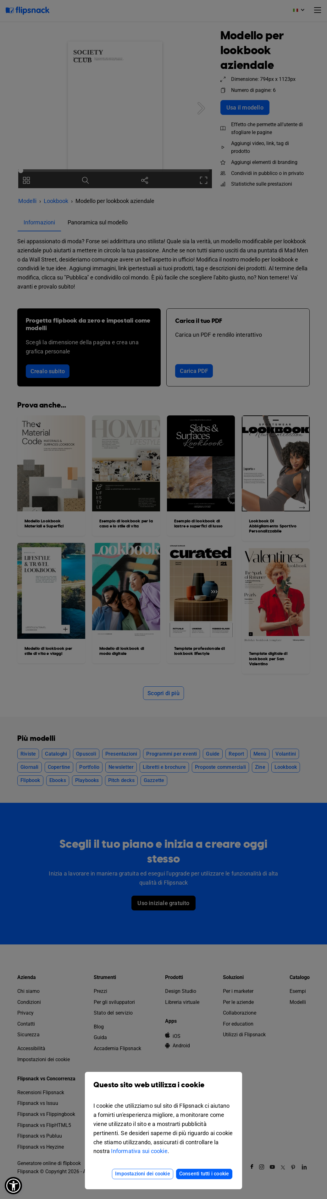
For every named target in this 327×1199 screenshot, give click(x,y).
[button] (13, 1186)
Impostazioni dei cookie (142, 1174)
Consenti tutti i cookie (204, 1174)
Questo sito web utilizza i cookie (163, 1089)
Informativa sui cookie (139, 1151)
